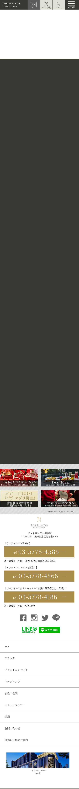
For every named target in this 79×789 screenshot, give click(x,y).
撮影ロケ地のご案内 (16, 740)
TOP (7, 646)
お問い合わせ (12, 728)
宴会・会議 (11, 693)
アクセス (10, 658)
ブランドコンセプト (16, 669)
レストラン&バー (15, 705)
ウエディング (12, 681)
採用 (7, 716)
